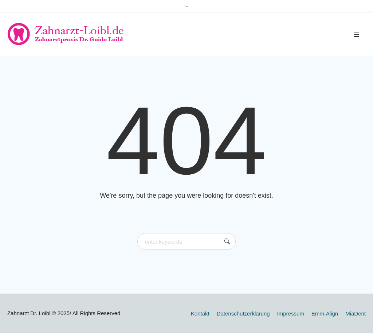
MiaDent (355, 313)
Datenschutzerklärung (243, 313)
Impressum (290, 313)
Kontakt (200, 313)
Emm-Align (324, 313)
